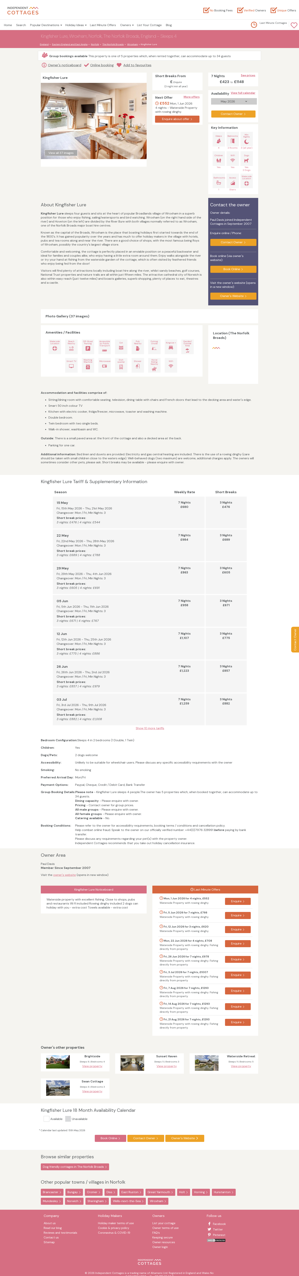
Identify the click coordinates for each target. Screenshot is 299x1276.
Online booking (102, 65)
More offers (192, 97)
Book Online (231, 269)
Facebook (216, 1224)
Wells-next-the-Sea (127, 1201)
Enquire (236, 901)
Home (8, 25)
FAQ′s (156, 1233)
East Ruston (129, 1192)
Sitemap (49, 1242)
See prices (248, 75)
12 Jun (62, 634)
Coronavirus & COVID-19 (114, 1233)
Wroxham (156, 1201)
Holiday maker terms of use (116, 1223)
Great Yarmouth (159, 1192)
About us (50, 1223)
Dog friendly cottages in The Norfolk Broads (73, 1167)
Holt (182, 1192)
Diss (109, 1192)
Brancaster (50, 1192)
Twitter (215, 1229)
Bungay (73, 1192)
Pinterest (216, 1235)
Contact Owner (295, 640)
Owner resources (163, 1242)
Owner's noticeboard (64, 65)
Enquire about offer (175, 119)
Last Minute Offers (103, 25)
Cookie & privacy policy (113, 1228)
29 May (63, 568)
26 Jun (62, 666)
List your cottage (163, 1223)
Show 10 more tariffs (150, 728)
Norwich (72, 1201)
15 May (62, 502)
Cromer (92, 1192)
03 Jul (62, 699)
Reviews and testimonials (60, 1233)
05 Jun (62, 601)
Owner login (160, 1247)
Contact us (51, 1237)
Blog (169, 25)
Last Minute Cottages (273, 23)
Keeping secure (162, 1237)
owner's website (64, 875)
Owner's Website (232, 296)
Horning (199, 1192)
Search (21, 25)
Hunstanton (222, 1192)
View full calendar (243, 93)
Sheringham (96, 1201)
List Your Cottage (149, 25)
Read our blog (53, 1228)
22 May (63, 535)
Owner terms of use (165, 1228)
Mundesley (50, 1201)
